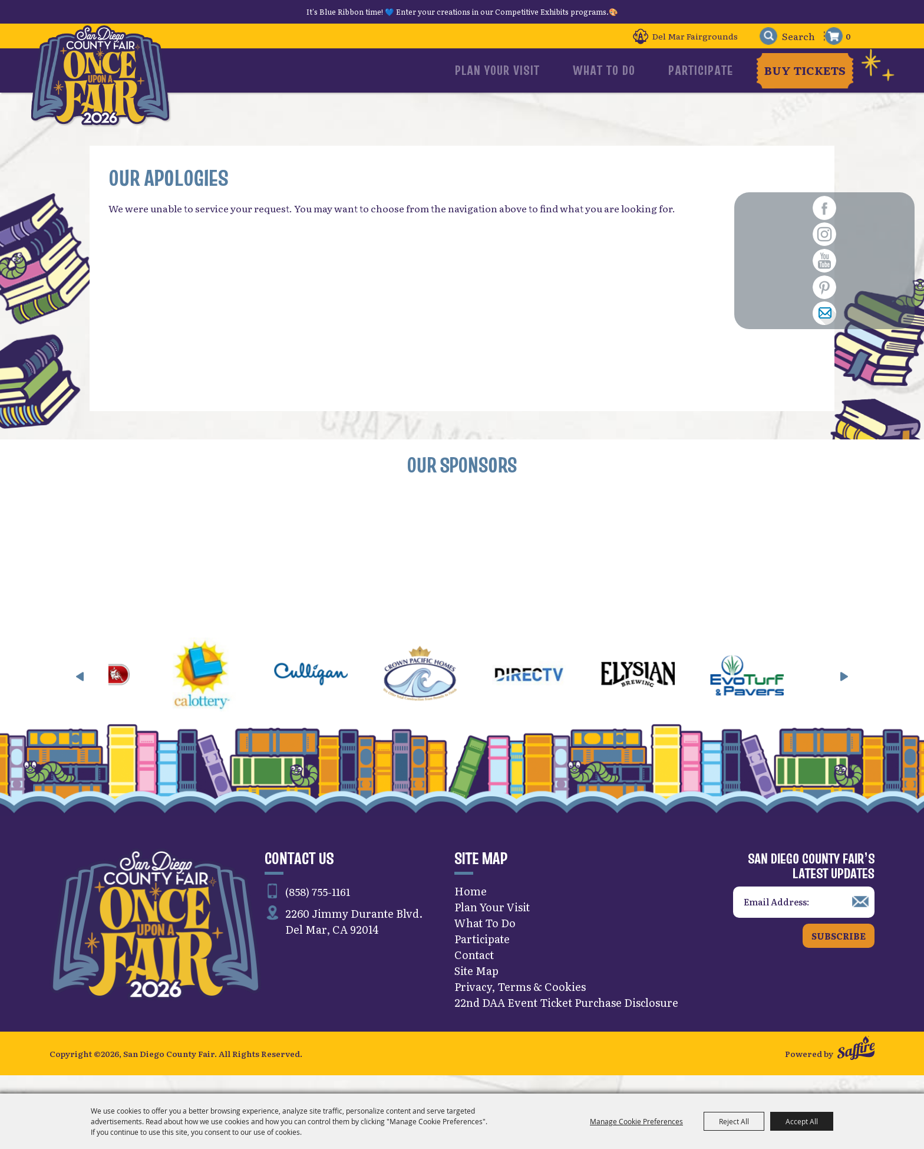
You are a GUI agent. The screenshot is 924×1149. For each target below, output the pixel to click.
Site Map (476, 987)
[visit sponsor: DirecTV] (550, 693)
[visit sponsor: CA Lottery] (223, 693)
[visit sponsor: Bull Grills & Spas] (114, 693)
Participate (701, 70)
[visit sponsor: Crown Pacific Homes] (441, 693)
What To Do (626, 70)
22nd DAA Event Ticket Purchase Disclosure (566, 1019)
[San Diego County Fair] (106, 85)
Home (470, 907)
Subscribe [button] (838, 952)
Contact (474, 971)
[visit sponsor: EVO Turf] (768, 693)
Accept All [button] (802, 1121)
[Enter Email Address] (803, 918)
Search (762, 36)
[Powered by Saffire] (855, 1067)
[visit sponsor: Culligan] (332, 693)
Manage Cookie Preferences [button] (636, 1121)
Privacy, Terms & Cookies (520, 1003)
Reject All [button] (734, 1121)
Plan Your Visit (541, 70)
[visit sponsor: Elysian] (659, 693)
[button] (80, 693)
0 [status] (848, 36)
